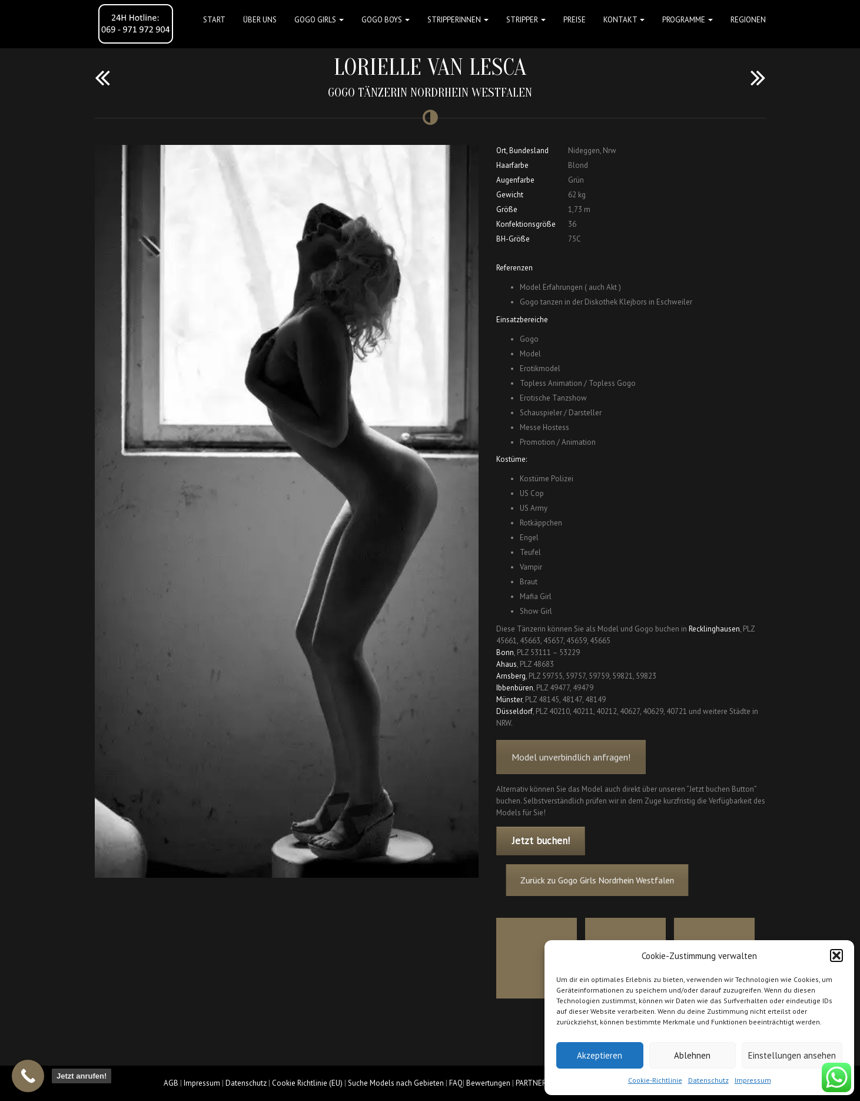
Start (214, 20)
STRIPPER (526, 20)
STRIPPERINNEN (458, 20)
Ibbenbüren (514, 688)
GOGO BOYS (385, 20)
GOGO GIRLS (319, 20)
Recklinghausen (714, 629)
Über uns (260, 20)
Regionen (748, 20)
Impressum (753, 1080)
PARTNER (531, 1083)
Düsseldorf (514, 711)
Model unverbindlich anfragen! (571, 770)
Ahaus (506, 664)
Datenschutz (708, 1080)
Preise (574, 20)
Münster (509, 700)
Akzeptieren (599, 1055)
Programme (687, 20)
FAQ (456, 1083)
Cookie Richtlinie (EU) (307, 1083)
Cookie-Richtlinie (655, 1080)
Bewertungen (488, 1083)
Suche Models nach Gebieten (396, 1083)
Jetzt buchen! (541, 840)
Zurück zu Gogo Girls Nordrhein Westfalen (607, 880)
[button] (836, 955)
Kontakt (624, 20)
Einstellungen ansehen (792, 1055)
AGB (171, 1083)
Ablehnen (692, 1055)
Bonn (505, 652)
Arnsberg (511, 676)
